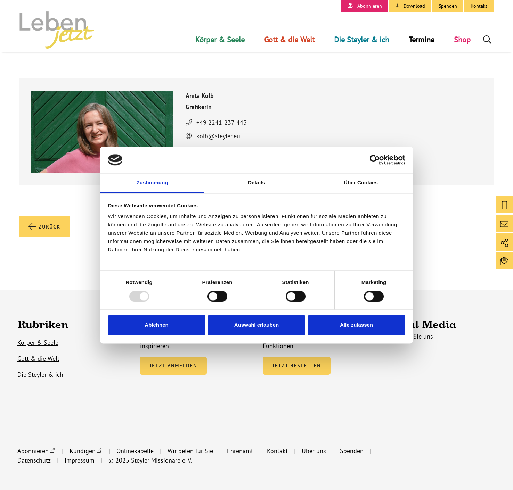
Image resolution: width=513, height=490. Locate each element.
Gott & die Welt (289, 39)
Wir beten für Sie (190, 451)
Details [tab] (256, 183)
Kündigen (83, 451)
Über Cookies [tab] (361, 183)
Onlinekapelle (135, 451)
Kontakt (479, 6)
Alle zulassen (356, 325)
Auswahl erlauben (256, 325)
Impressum (80, 461)
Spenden (448, 6)
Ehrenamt (240, 451)
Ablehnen (156, 325)
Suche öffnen (488, 39)
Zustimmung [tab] (152, 183)
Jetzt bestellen (296, 366)
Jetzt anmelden (173, 366)
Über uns (314, 451)
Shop (462, 39)
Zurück (44, 227)
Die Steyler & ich (361, 39)
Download (414, 6)
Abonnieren (369, 6)
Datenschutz (34, 461)
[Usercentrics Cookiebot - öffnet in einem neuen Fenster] (374, 160)
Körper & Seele (220, 39)
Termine (421, 39)
